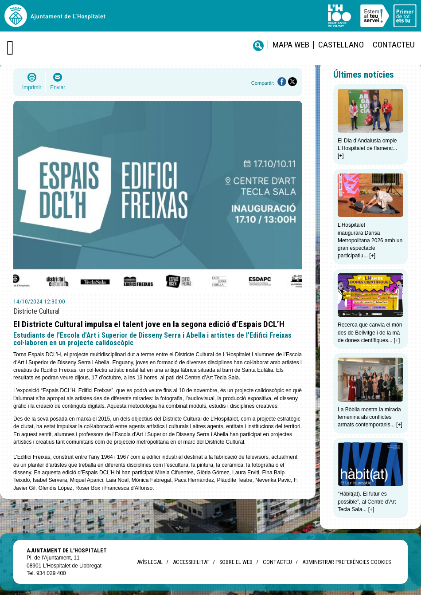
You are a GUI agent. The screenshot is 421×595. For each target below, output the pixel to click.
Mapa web (291, 44)
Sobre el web (236, 562)
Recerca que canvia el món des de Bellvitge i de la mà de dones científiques (370, 332)
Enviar (57, 87)
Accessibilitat (191, 562)
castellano (341, 44)
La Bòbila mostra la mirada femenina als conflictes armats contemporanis (369, 417)
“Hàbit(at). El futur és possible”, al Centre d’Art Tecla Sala (367, 501)
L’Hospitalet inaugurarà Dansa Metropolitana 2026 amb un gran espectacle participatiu (370, 240)
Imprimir (31, 87)
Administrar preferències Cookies (346, 562)
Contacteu (394, 44)
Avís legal (150, 562)
